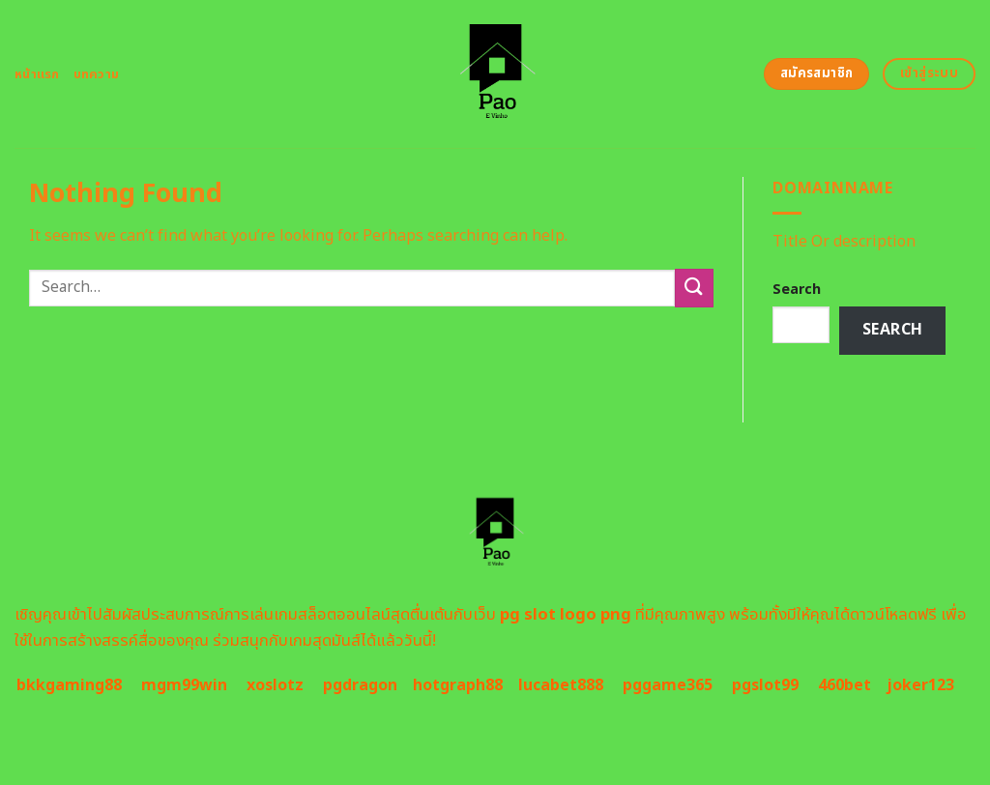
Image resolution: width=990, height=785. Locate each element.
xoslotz (275, 685)
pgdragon (360, 685)
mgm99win (184, 685)
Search (796, 289)
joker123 (920, 685)
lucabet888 (560, 685)
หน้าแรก (37, 74)
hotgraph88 (458, 685)
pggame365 (668, 685)
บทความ (96, 74)
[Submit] (694, 287)
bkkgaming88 (69, 685)
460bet (844, 685)
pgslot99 (765, 685)
